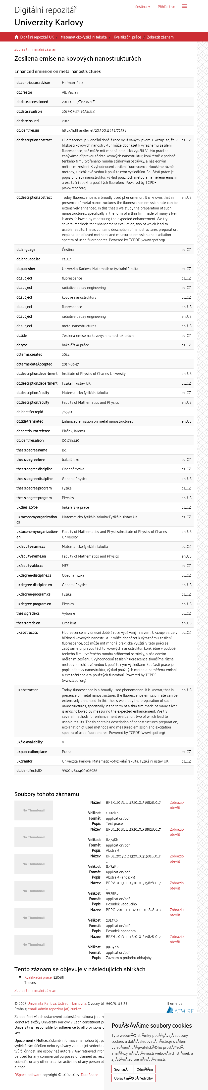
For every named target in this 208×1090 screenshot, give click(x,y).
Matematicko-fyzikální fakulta (84, 36)
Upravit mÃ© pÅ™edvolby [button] (133, 1078)
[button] (143, 6)
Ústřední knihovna (72, 1003)
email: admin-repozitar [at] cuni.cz (54, 1008)
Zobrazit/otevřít (177, 805)
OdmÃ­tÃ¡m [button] (145, 1069)
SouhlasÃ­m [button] (122, 1069)
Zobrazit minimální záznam (35, 48)
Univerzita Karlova (41, 1003)
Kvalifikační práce (127, 36)
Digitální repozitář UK (37, 36)
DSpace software (28, 1074)
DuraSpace (89, 1074)
